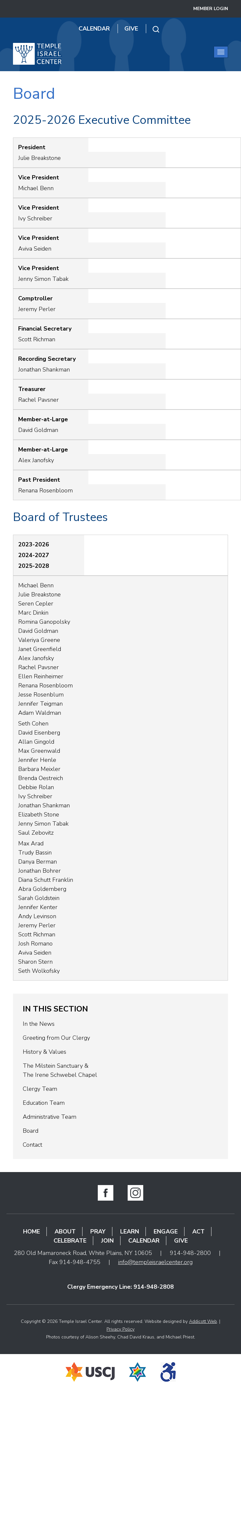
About (65, 1231)
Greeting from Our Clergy (56, 1038)
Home (31, 1231)
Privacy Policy (120, 1329)
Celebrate (70, 1241)
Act (198, 1231)
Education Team (44, 1103)
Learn (129, 1231)
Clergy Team (40, 1089)
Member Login (210, 9)
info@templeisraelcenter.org (155, 1262)
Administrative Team (49, 1117)
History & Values (44, 1052)
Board (30, 1131)
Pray (98, 1231)
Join (107, 1241)
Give (131, 29)
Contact (32, 1145)
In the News (39, 1024)
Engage (166, 1231)
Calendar (94, 29)
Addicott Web (203, 1321)
